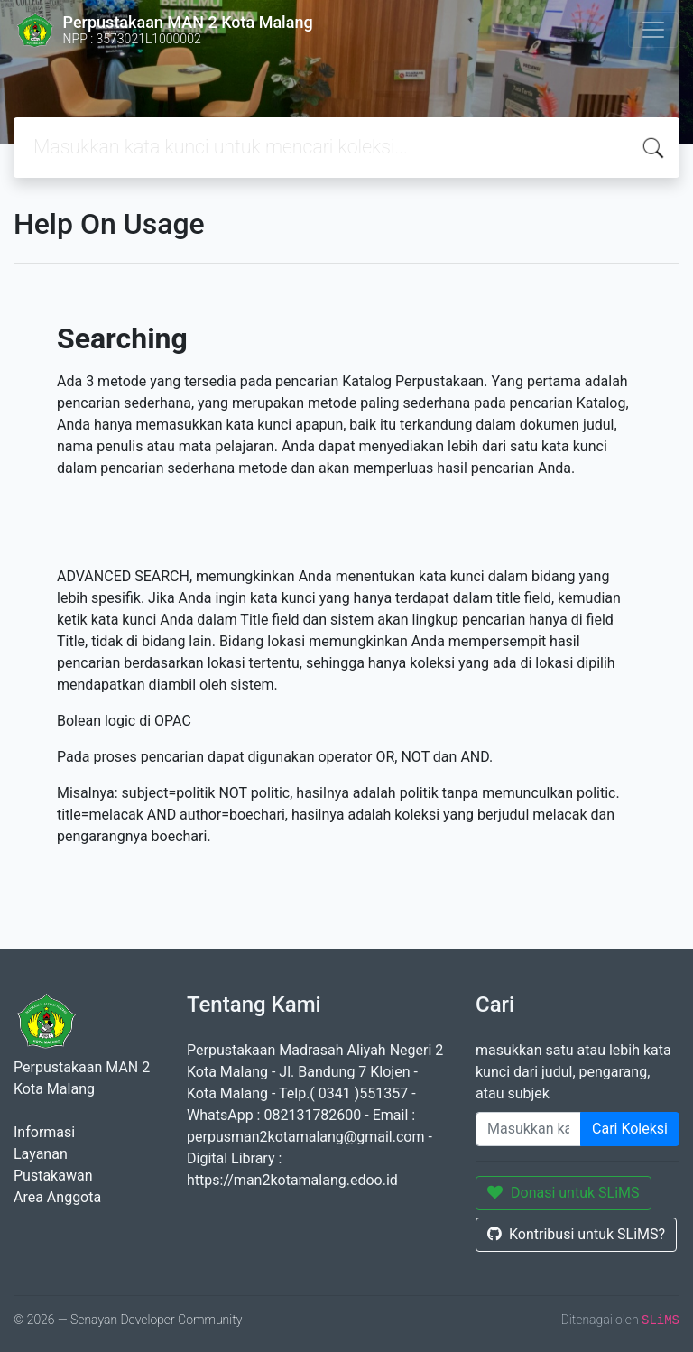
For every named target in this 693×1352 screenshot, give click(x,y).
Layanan (41, 1153)
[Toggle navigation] (653, 30)
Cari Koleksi (630, 1128)
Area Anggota (57, 1197)
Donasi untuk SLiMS (563, 1192)
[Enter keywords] (528, 1129)
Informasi (44, 1132)
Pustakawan (53, 1175)
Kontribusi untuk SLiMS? (576, 1234)
